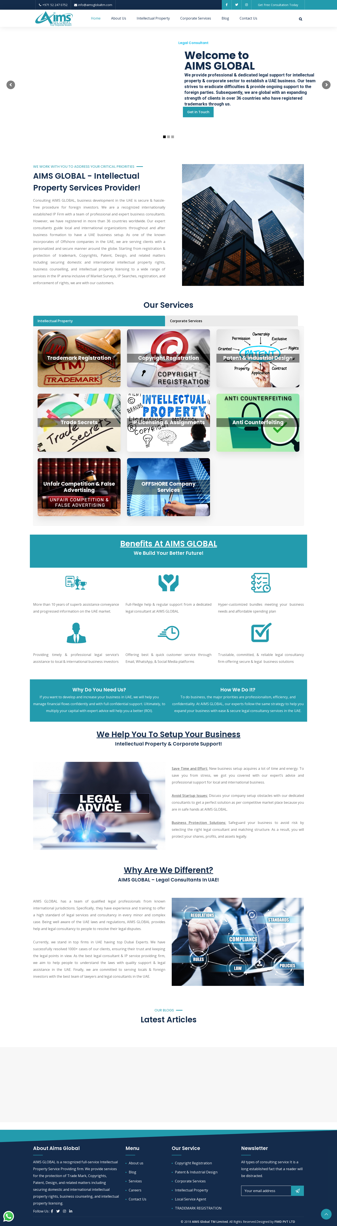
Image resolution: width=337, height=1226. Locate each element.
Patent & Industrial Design (196, 1172)
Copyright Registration (193, 1163)
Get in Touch (198, 112)
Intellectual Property (153, 18)
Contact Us (248, 18)
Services (135, 1181)
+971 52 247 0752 (53, 5)
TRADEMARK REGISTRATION (198, 1208)
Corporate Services (195, 18)
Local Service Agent (190, 1199)
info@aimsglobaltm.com (93, 5)
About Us (118, 18)
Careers (135, 1190)
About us (136, 1163)
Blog (225, 18)
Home (96, 18)
